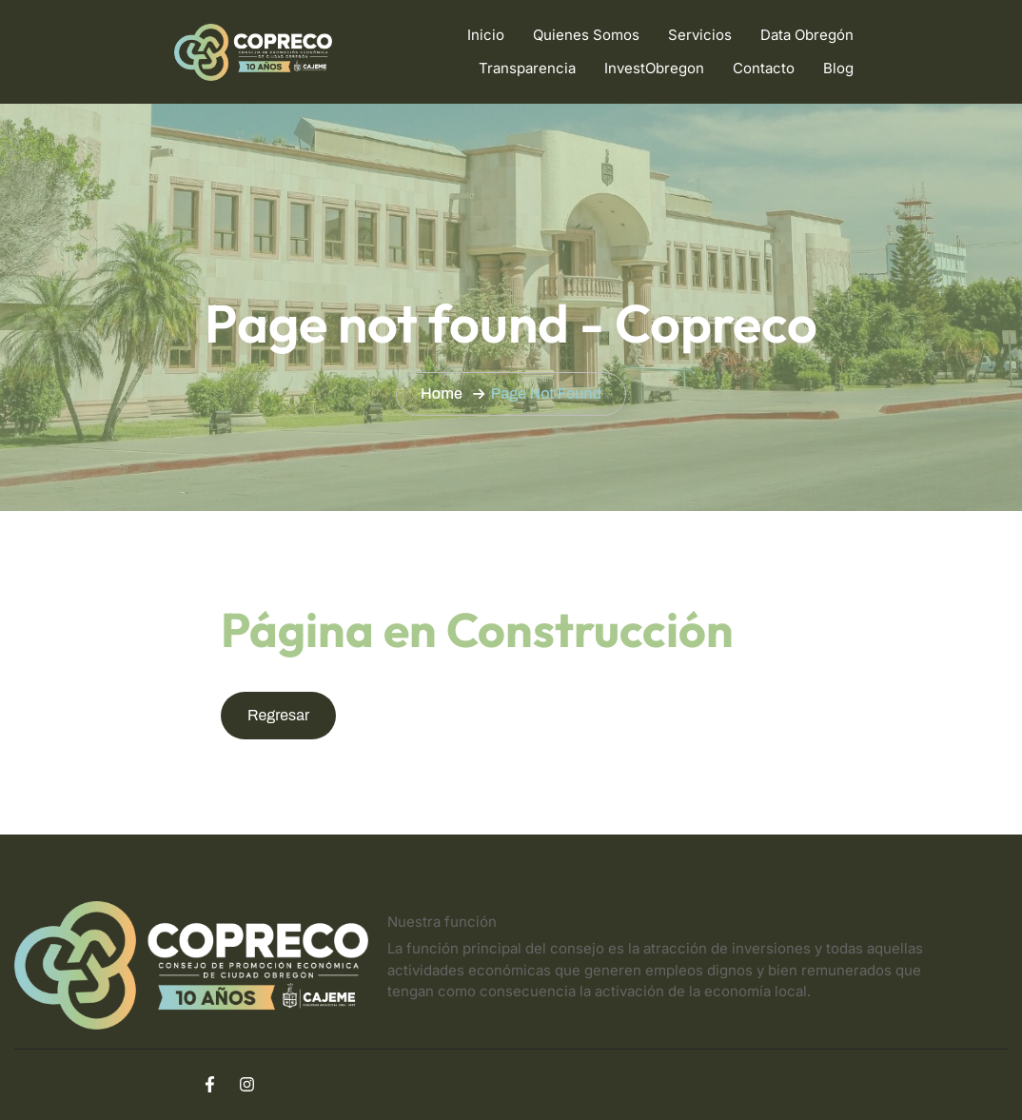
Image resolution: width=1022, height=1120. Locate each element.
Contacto (764, 68)
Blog (838, 68)
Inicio (485, 35)
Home (441, 393)
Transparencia (527, 68)
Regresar (278, 715)
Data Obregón (807, 35)
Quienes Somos (586, 35)
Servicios (700, 35)
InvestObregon (654, 68)
